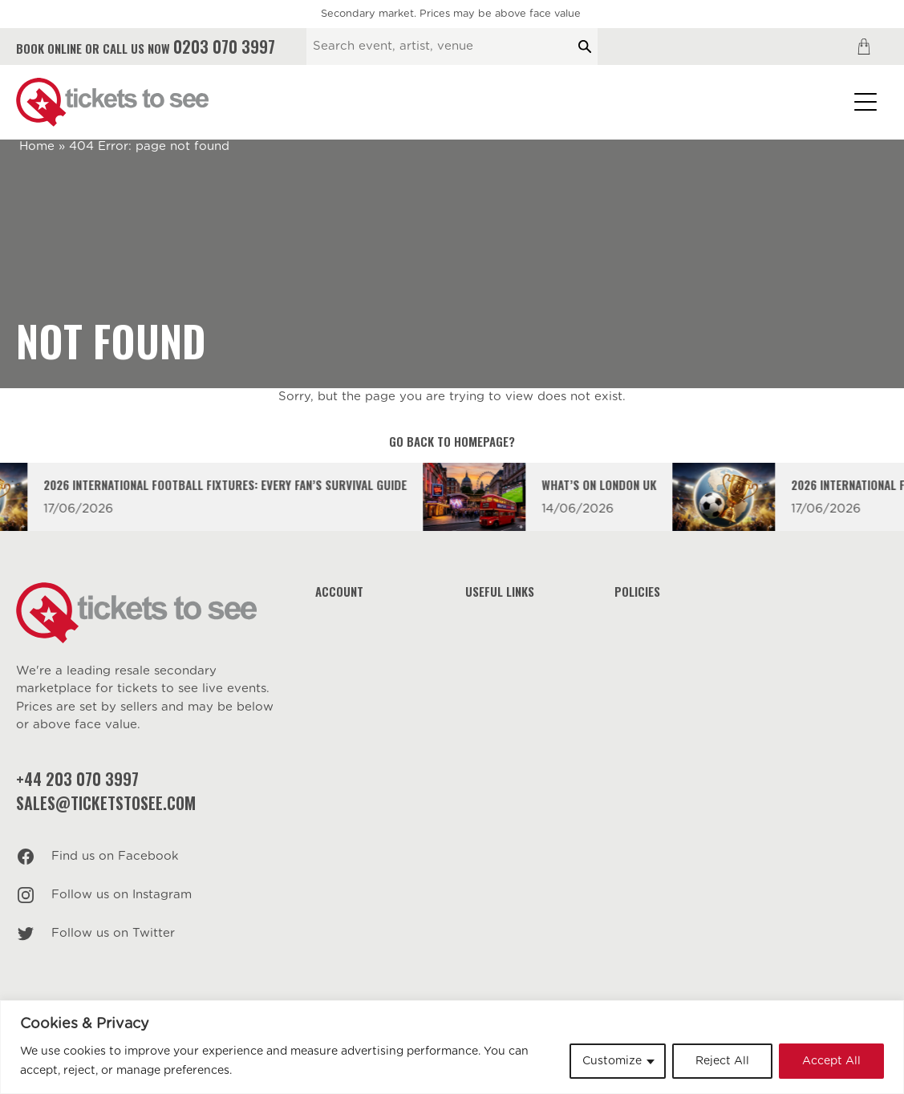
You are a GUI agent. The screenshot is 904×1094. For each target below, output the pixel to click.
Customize (612, 1061)
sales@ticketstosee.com (106, 803)
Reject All (722, 1061)
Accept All (831, 1061)
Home (37, 146)
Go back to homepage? (452, 441)
